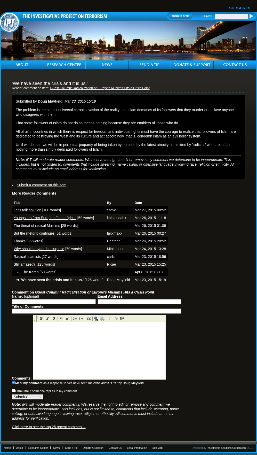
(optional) (25, 296)
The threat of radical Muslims (37, 225)
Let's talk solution (27, 210)
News (56, 447)
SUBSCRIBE (240, 8)
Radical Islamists (27, 257)
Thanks (20, 241)
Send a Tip (71, 447)
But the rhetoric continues (34, 233)
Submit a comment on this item (41, 185)
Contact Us (115, 447)
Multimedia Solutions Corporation (227, 447)
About (19, 447)
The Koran (30, 272)
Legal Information (137, 447)
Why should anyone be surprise (39, 249)
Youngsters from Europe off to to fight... (45, 218)
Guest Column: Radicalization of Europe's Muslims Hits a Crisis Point (99, 88)
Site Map (157, 447)
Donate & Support (93, 447)
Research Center (38, 447)
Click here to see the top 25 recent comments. (49, 427)
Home (7, 447)
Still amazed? (24, 264)
